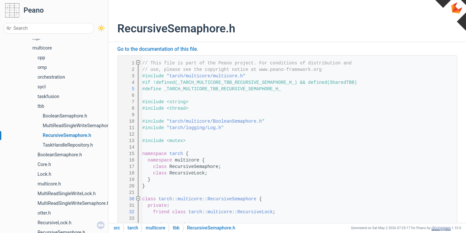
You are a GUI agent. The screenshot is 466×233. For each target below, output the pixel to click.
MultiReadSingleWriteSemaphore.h (79, 125)
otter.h (44, 213)
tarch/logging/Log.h (195, 127)
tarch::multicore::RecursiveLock (230, 212)
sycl (42, 87)
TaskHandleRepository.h (68, 145)
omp (42, 67)
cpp (41, 58)
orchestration (51, 77)
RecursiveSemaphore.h (67, 135)
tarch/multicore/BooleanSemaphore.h (216, 121)
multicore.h (49, 184)
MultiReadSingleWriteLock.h (67, 193)
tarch (176, 153)
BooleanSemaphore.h (65, 116)
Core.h (44, 164)
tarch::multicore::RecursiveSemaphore (207, 199)
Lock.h (44, 174)
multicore (42, 48)
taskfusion (48, 96)
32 (127, 212)
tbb (41, 106)
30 (127, 199)
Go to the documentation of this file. (157, 49)
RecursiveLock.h (55, 223)
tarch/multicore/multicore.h (206, 76)
